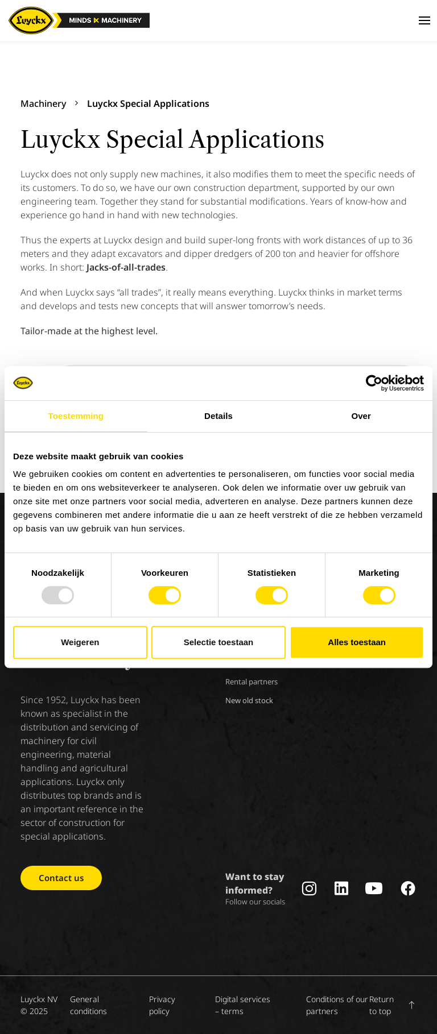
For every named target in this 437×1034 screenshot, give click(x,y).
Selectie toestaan (219, 642)
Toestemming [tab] (76, 416)
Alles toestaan (357, 642)
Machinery (43, 103)
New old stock (249, 700)
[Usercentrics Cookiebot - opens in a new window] (374, 383)
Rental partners (251, 681)
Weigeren (80, 642)
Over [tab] (361, 416)
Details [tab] (218, 416)
